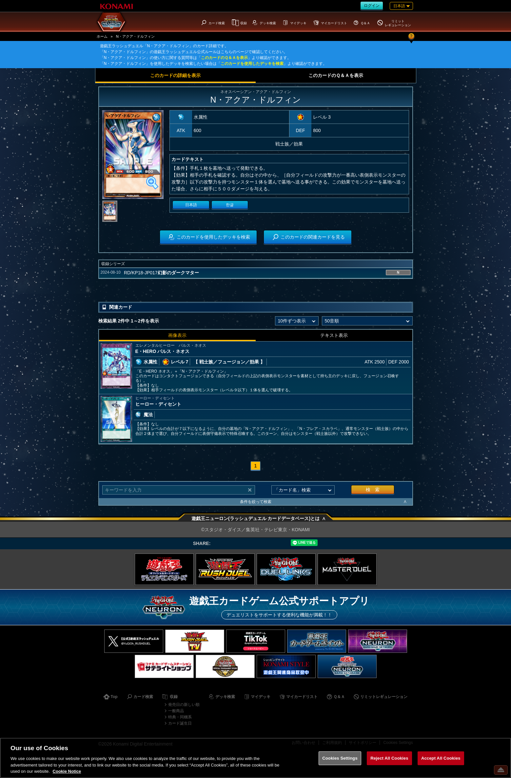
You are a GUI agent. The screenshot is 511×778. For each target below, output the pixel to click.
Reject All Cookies (389, 758)
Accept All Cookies (441, 758)
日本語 (191, 205)
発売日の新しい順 (184, 704)
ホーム (102, 36)
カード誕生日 (180, 723)
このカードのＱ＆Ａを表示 (224, 57)
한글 (230, 205)
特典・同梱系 (180, 717)
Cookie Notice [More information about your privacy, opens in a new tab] (67, 771)
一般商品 (176, 711)
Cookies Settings (340, 758)
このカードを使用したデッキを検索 (252, 63)
